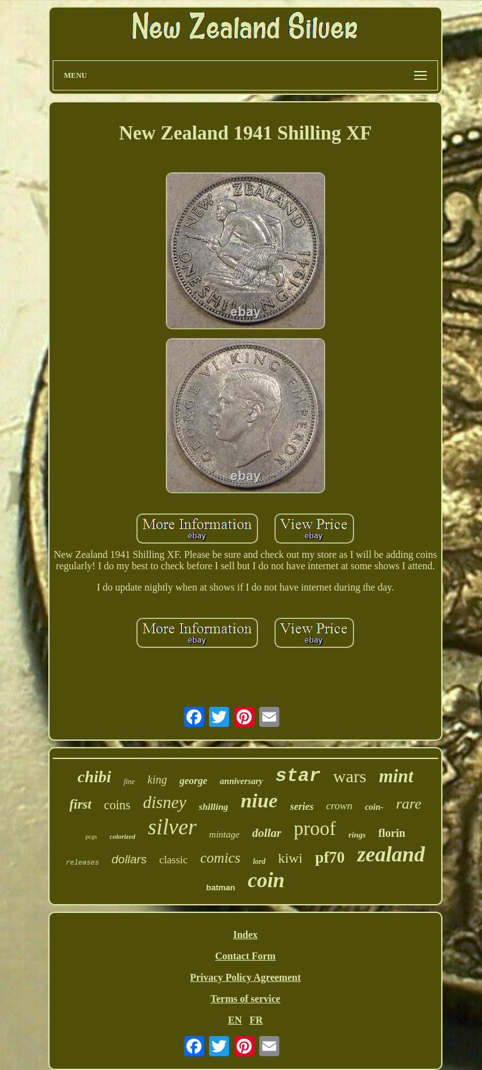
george (193, 780)
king (157, 779)
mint (396, 776)
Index (245, 934)
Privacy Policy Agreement (245, 977)
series (301, 806)
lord (259, 861)
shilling (213, 807)
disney (164, 802)
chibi (93, 777)
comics (220, 858)
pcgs (91, 836)
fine (129, 781)
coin (266, 880)
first (81, 804)
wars (350, 776)
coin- (374, 807)
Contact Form (245, 956)
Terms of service (245, 998)
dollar (266, 832)
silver (172, 827)
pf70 (330, 857)
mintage (224, 834)
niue (259, 800)
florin (391, 833)
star (298, 776)
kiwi (290, 858)
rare (408, 803)
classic (173, 860)
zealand (391, 854)
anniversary (241, 781)
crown (339, 806)
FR (255, 1020)
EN (235, 1020)
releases (82, 862)
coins (117, 805)
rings (356, 834)
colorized (123, 836)
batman (220, 887)
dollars (129, 859)
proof (315, 828)
